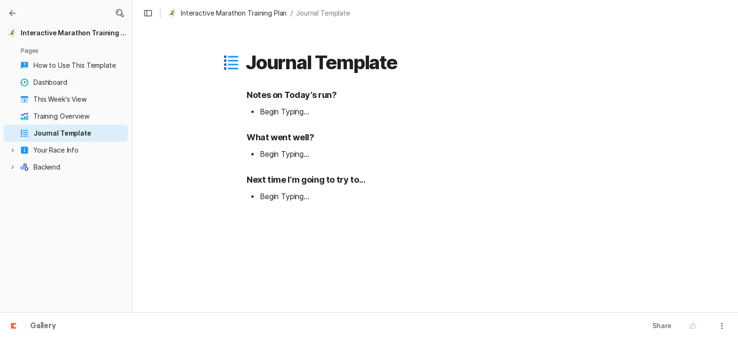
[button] (119, 13)
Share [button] (662, 326)
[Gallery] (12, 13)
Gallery (43, 326)
